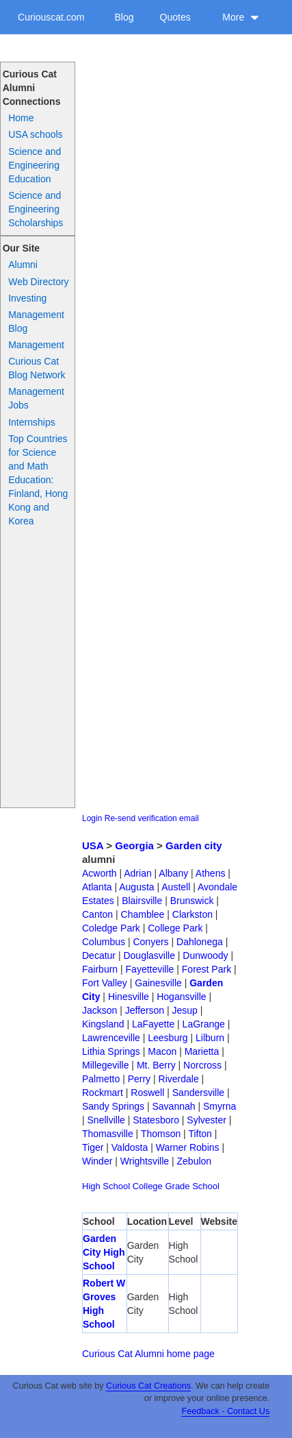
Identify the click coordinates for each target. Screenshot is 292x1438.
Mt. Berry (156, 1065)
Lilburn (210, 1037)
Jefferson (144, 1010)
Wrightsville (144, 1161)
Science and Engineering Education (34, 165)
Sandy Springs (113, 1106)
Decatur (99, 955)
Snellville (106, 1119)
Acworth (99, 873)
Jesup (185, 1010)
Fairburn (100, 969)
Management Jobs (36, 398)
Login (92, 818)
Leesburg (167, 1037)
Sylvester (206, 1119)
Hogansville (181, 996)
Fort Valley (104, 982)
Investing (27, 298)
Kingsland (103, 1024)
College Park (175, 928)
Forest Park (206, 969)
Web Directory (38, 281)
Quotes (175, 17)
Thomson (161, 1133)
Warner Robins (188, 1147)
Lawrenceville (111, 1037)
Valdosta (129, 1147)
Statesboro (156, 1119)
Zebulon (194, 1161)
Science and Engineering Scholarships (35, 209)
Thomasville (107, 1133)
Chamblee (143, 914)
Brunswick (192, 900)
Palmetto (101, 1078)
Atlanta (97, 886)
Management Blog (36, 321)
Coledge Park (111, 928)
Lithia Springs (111, 1051)
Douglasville (148, 955)
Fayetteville (150, 969)
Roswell (147, 1092)
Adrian (137, 873)
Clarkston (192, 914)
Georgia (134, 845)
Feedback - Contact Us (225, 1411)
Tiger (92, 1147)
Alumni (23, 264)
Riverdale (179, 1078)
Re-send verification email (152, 818)
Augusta (136, 886)
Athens (211, 873)
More (240, 17)
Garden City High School (103, 1252)
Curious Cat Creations (148, 1386)
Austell (175, 886)
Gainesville (158, 982)
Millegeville (105, 1065)
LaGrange (204, 1024)
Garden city (193, 845)
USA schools (35, 134)
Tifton (200, 1133)
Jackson (99, 1010)
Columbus (103, 941)
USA (92, 845)
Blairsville (142, 900)
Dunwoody (205, 955)
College (148, 1186)
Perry (139, 1078)
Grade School (192, 1186)
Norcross (202, 1065)
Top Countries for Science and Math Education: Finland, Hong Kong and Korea (38, 479)
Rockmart (102, 1092)
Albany (173, 873)
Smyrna (219, 1106)
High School (106, 1186)
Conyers (150, 941)
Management (36, 344)
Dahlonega (199, 941)
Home (21, 117)
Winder (97, 1161)
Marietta (202, 1051)
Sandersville (198, 1092)
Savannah (173, 1106)
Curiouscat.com (51, 17)
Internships (31, 422)
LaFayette (153, 1024)
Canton (97, 914)
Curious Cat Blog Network (36, 368)
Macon (162, 1051)
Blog (123, 17)
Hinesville (128, 996)
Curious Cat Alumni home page (148, 1353)
